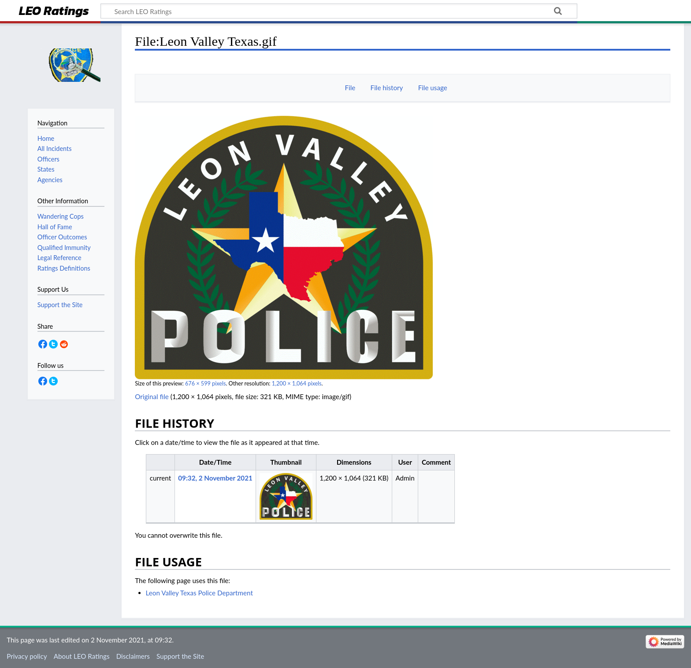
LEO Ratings (54, 12)
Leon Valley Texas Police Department (199, 593)
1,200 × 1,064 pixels (297, 383)
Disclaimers (133, 656)
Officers (48, 159)
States (46, 169)
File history (387, 88)
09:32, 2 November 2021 (215, 478)
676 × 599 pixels (205, 383)
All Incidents (54, 148)
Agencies (50, 180)
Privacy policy (27, 656)
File (350, 88)
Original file (152, 396)
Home (45, 138)
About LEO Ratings (82, 656)
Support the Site (180, 656)
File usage (432, 88)
